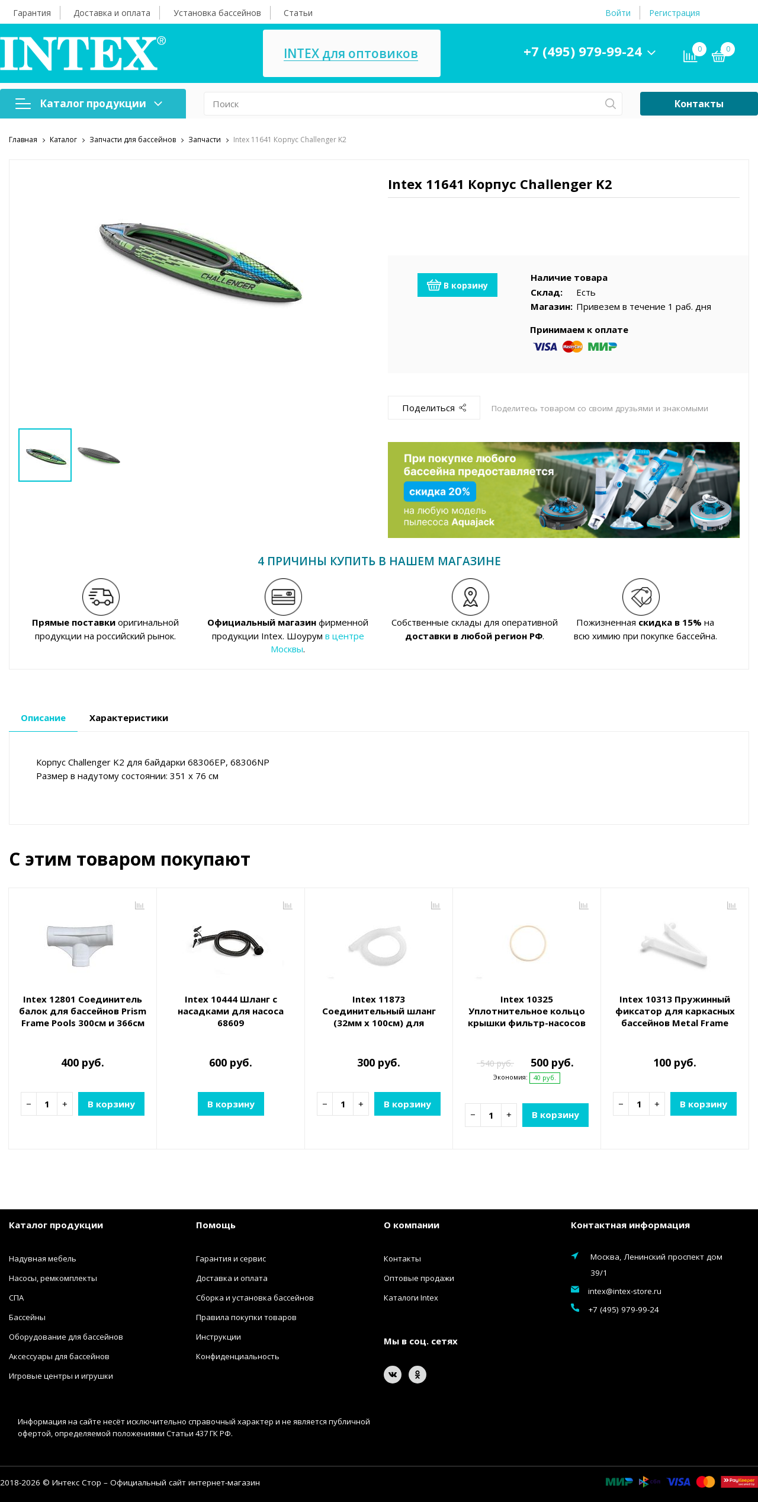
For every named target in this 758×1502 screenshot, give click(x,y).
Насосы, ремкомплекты (53, 1278)
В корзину (457, 285)
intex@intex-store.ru (624, 1291)
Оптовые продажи (419, 1278)
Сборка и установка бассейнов (255, 1297)
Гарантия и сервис (231, 1258)
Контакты (699, 103)
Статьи (298, 12)
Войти (618, 12)
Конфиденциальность (238, 1356)
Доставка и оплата (111, 12)
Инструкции (218, 1336)
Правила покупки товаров (246, 1317)
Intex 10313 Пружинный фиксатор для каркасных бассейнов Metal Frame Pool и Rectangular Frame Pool (675, 1022)
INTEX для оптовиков (351, 53)
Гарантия (32, 12)
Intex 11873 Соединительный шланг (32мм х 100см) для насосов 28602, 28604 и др (378, 1016)
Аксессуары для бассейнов (59, 1356)
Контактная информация (630, 1224)
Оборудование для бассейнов (66, 1336)
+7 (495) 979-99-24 (582, 51)
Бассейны (27, 1317)
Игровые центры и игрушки (61, 1375)
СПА (16, 1297)
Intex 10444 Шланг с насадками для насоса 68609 (231, 1011)
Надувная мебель (42, 1258)
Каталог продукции (88, 103)
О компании (411, 1224)
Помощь (216, 1224)
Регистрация (674, 12)
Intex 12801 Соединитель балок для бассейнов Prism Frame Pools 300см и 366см (82, 1011)
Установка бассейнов (217, 12)
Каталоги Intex (411, 1297)
